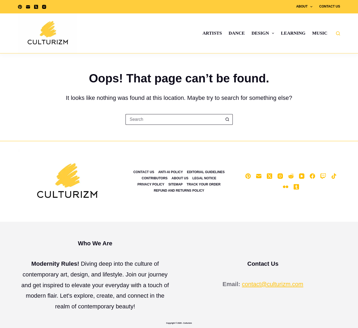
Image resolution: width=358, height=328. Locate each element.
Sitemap (175, 184)
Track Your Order (203, 184)
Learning (293, 33)
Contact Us (329, 6)
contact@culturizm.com (272, 284)
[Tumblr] (296, 186)
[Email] (28, 7)
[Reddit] (291, 176)
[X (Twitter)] (36, 7)
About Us (180, 178)
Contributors (154, 178)
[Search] (338, 33)
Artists (212, 33)
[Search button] (227, 119)
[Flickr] (285, 186)
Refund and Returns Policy (179, 190)
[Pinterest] (20, 7)
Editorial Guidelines (206, 172)
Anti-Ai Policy (170, 172)
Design (264, 33)
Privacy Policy (150, 184)
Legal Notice (204, 178)
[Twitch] (323, 176)
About (305, 6)
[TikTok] (334, 176)
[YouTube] (301, 176)
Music (319, 33)
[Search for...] (174, 119)
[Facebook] (312, 176)
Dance (236, 33)
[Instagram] (44, 7)
